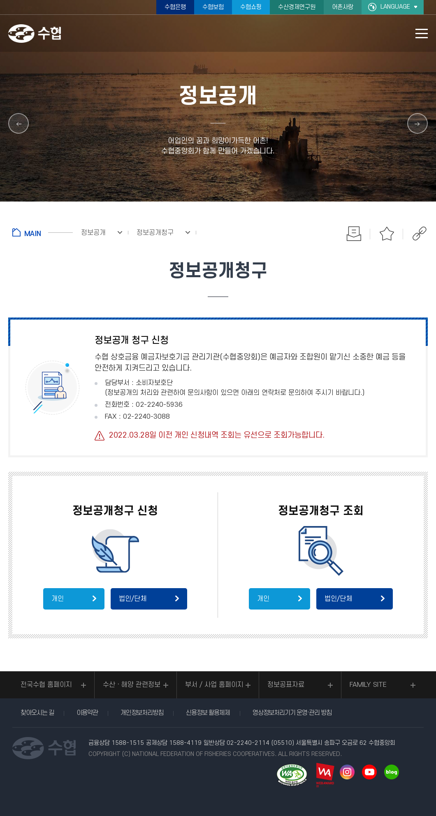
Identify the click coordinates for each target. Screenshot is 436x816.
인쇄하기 (353, 233)
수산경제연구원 (296, 7)
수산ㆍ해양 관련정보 (131, 684)
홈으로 (42, 232)
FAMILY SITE (368, 684)
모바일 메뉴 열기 (421, 33)
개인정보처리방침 (142, 712)
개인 (57, 599)
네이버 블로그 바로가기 (391, 772)
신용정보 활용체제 (208, 712)
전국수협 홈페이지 (46, 684)
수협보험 (213, 7)
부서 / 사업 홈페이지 (214, 684)
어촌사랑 (342, 7)
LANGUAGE (395, 6)
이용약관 (87, 712)
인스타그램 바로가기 (347, 772)
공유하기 (419, 233)
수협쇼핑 (251, 7)
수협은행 (175, 7)
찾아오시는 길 (37, 712)
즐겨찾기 (386, 233)
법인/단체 (132, 599)
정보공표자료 (285, 684)
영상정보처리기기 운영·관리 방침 (292, 712)
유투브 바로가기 (369, 772)
